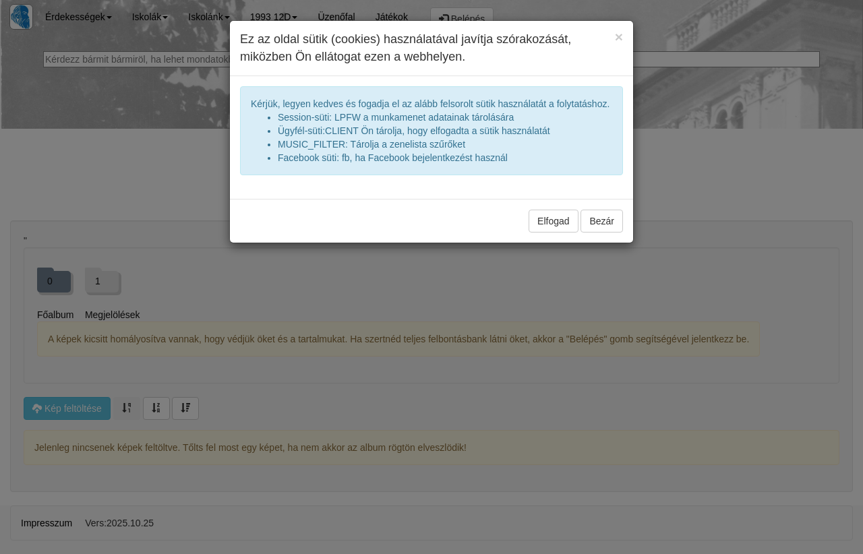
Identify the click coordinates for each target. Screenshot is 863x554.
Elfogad (553, 221)
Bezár (601, 221)
